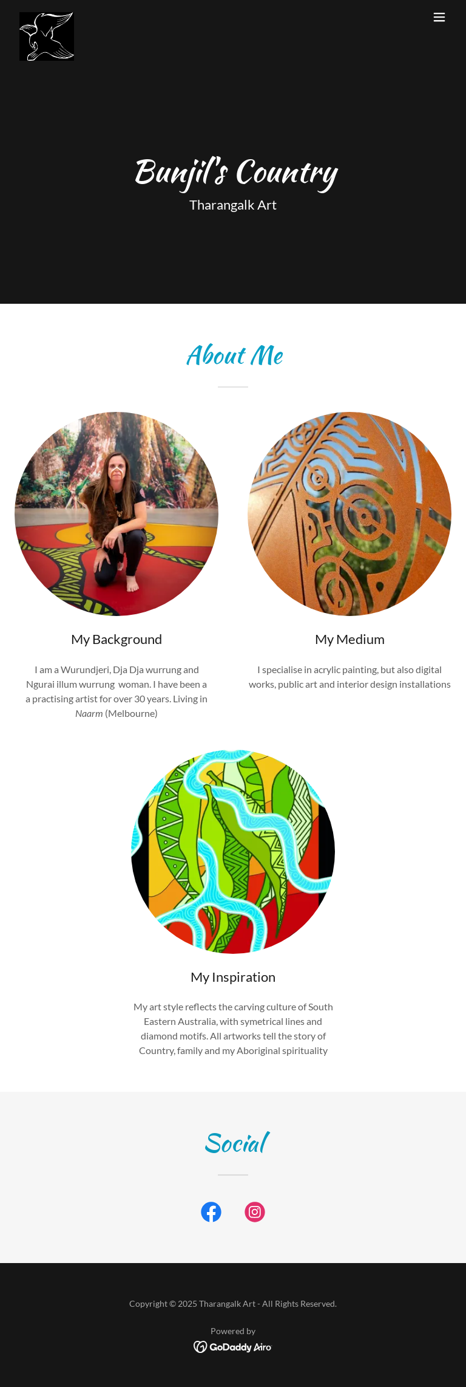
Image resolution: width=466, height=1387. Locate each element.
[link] (46, 17)
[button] (439, 17)
